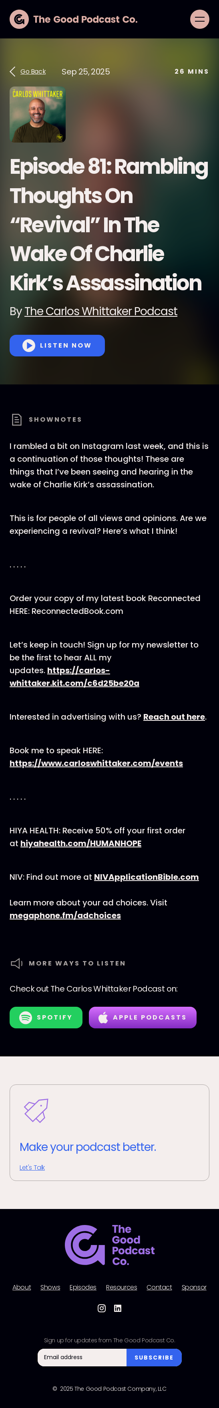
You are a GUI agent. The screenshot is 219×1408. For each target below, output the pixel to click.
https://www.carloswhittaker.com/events (96, 763)
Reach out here (174, 716)
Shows (50, 1287)
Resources (121, 1287)
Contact (159, 1287)
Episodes (83, 1287)
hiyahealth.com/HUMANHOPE (80, 843)
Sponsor (194, 1287)
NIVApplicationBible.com (146, 877)
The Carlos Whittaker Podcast (100, 311)
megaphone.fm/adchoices (65, 915)
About (21, 1287)
